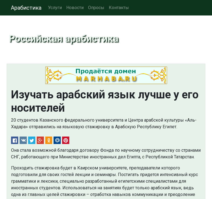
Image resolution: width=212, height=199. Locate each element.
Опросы (96, 7)
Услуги (55, 7)
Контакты (119, 7)
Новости (75, 7)
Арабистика (26, 7)
